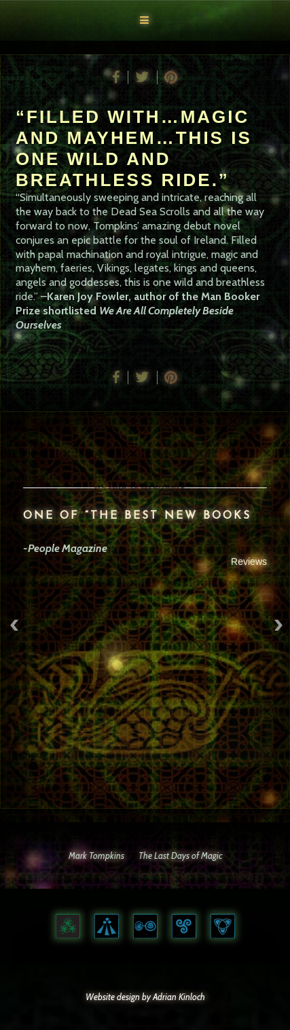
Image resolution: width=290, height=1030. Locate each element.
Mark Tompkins (96, 855)
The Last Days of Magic (180, 855)
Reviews (250, 561)
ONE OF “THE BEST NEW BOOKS (138, 516)
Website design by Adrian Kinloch (145, 996)
